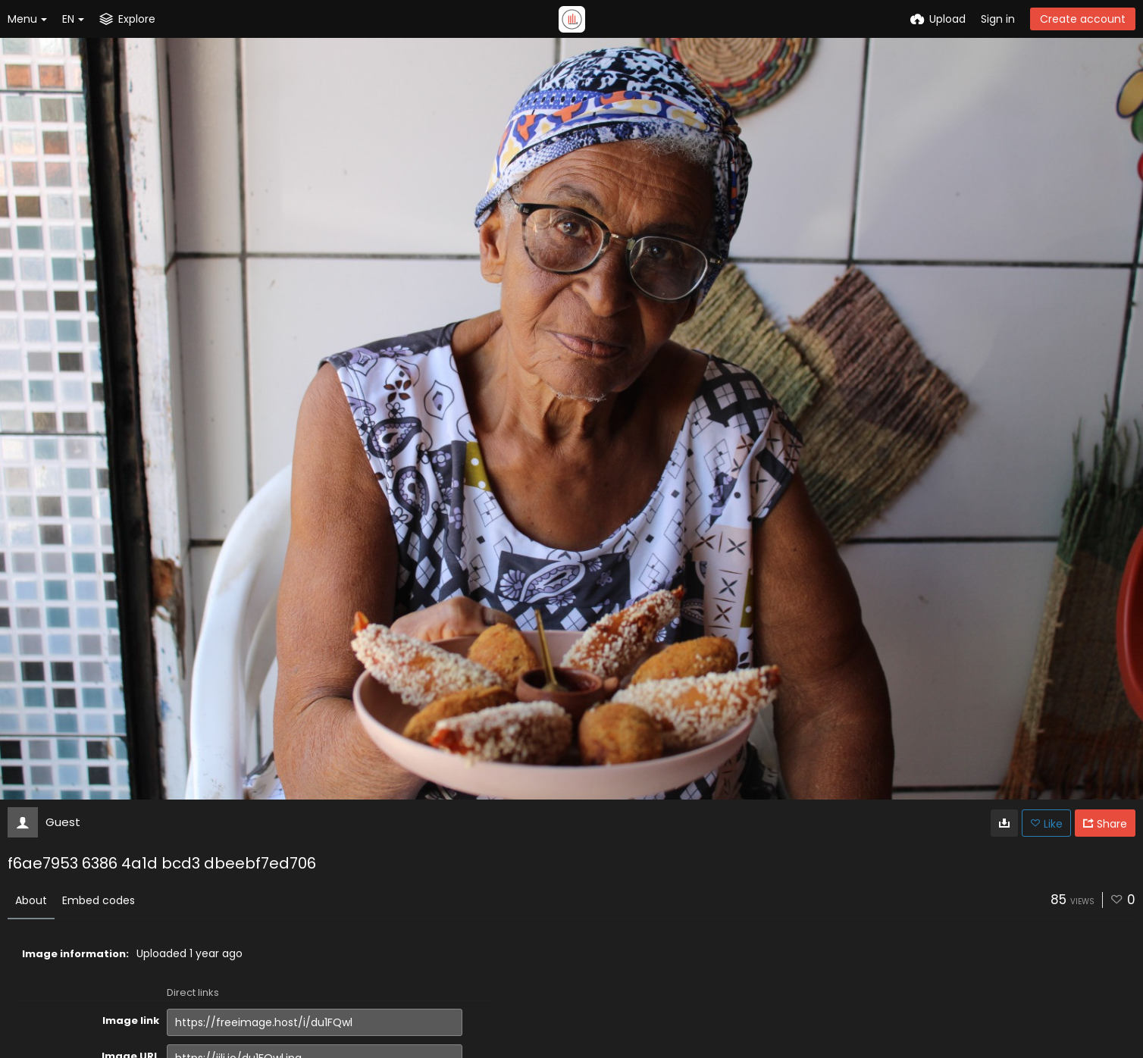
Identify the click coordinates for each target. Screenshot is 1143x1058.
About (31, 900)
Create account (1083, 19)
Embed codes (98, 900)
